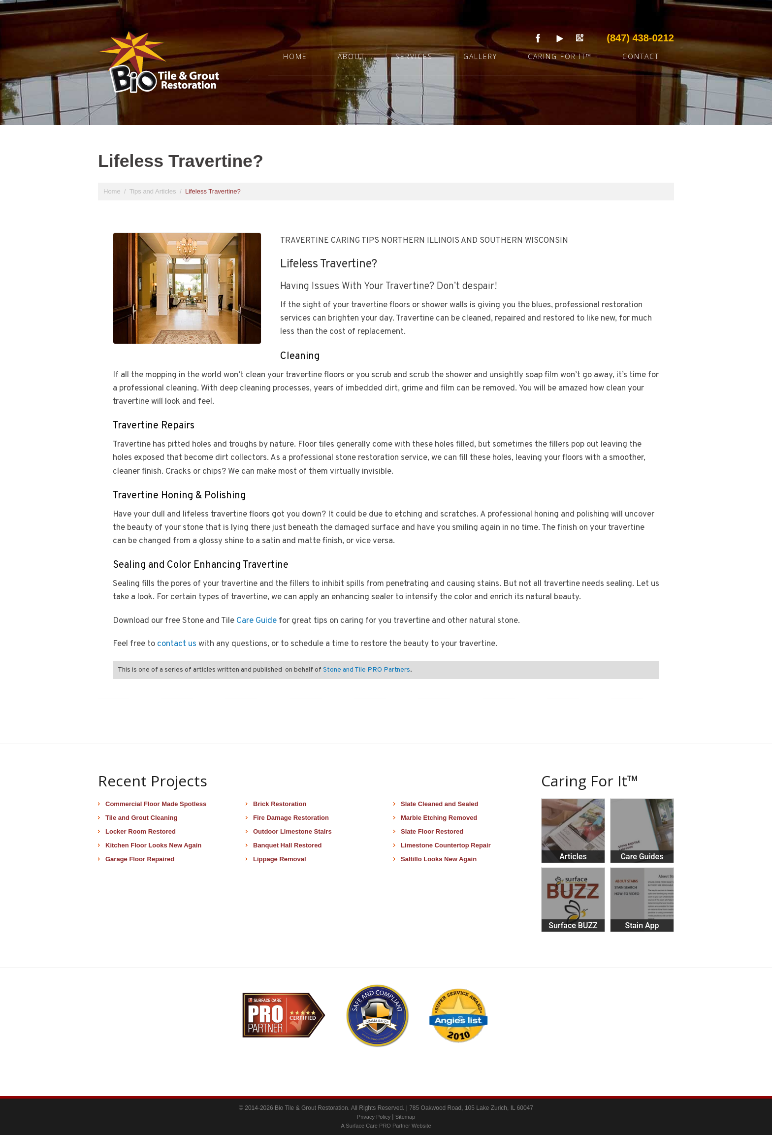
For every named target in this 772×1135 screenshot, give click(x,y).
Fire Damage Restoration (291, 817)
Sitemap (405, 1117)
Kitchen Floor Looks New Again (153, 845)
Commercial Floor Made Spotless (155, 804)
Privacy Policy (374, 1117)
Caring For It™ (560, 56)
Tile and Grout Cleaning (141, 817)
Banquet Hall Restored (287, 845)
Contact (640, 56)
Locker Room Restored (140, 831)
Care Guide (256, 621)
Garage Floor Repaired (139, 859)
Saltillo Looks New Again (439, 859)
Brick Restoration (279, 804)
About (351, 56)
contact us (176, 644)
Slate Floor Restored (432, 831)
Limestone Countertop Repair (446, 845)
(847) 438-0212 (640, 37)
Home (295, 56)
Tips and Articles (153, 191)
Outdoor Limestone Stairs (292, 831)
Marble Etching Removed (439, 817)
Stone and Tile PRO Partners (366, 670)
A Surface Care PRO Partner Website (386, 1126)
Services (414, 56)
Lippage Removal (279, 859)
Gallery (480, 56)
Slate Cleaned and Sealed (440, 804)
